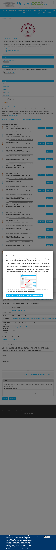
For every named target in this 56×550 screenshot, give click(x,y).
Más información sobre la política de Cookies (18, 549)
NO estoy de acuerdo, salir (34, 295)
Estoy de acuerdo (38, 537)
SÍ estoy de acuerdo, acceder (15, 295)
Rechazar (46, 536)
